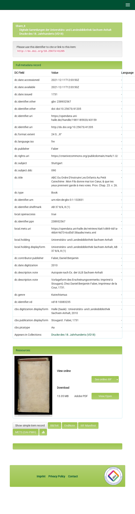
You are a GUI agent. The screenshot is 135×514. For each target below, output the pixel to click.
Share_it (20, 25)
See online (103, 379)
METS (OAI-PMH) (25, 432)
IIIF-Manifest (88, 425)
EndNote (69, 425)
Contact (73, 476)
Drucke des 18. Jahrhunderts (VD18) (41, 33)
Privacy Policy (56, 476)
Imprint (41, 476)
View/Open (105, 396)
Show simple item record (30, 425)
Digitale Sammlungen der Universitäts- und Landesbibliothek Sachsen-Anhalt (65, 29)
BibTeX (54, 425)
